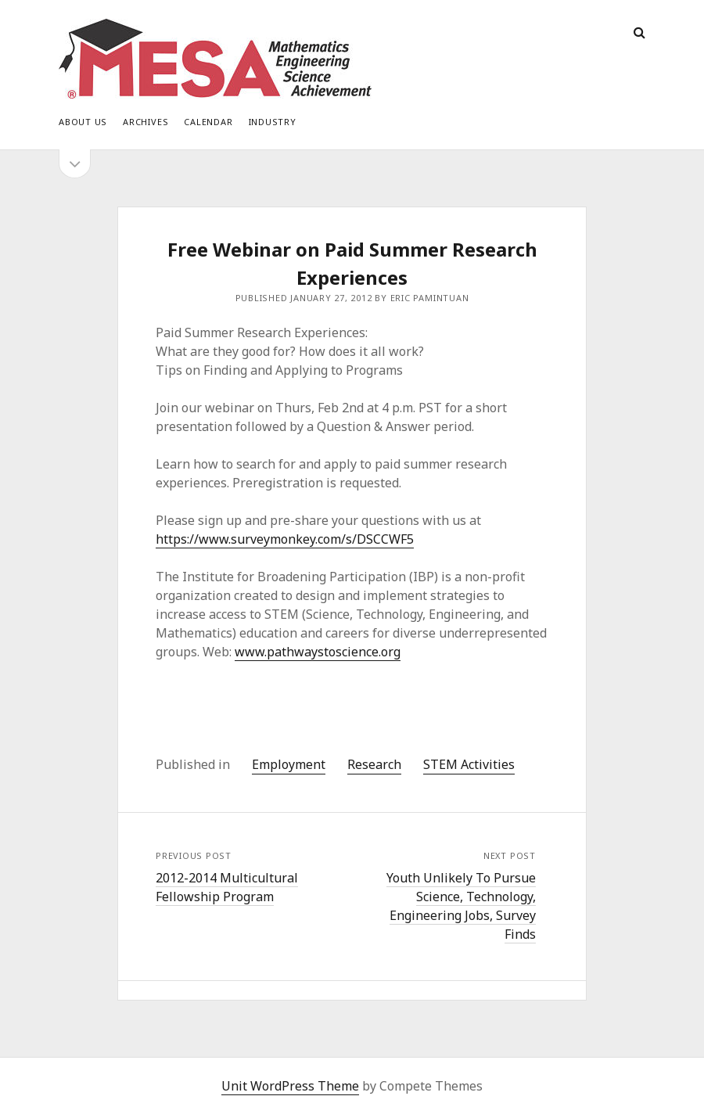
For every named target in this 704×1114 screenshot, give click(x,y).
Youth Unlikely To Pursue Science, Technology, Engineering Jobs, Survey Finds (461, 906)
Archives (145, 122)
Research (374, 764)
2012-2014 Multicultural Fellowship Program (227, 887)
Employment (288, 764)
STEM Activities (469, 764)
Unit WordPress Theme (290, 1085)
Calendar (208, 122)
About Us (83, 122)
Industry (272, 122)
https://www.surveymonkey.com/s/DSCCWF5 (285, 539)
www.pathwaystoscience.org (317, 651)
